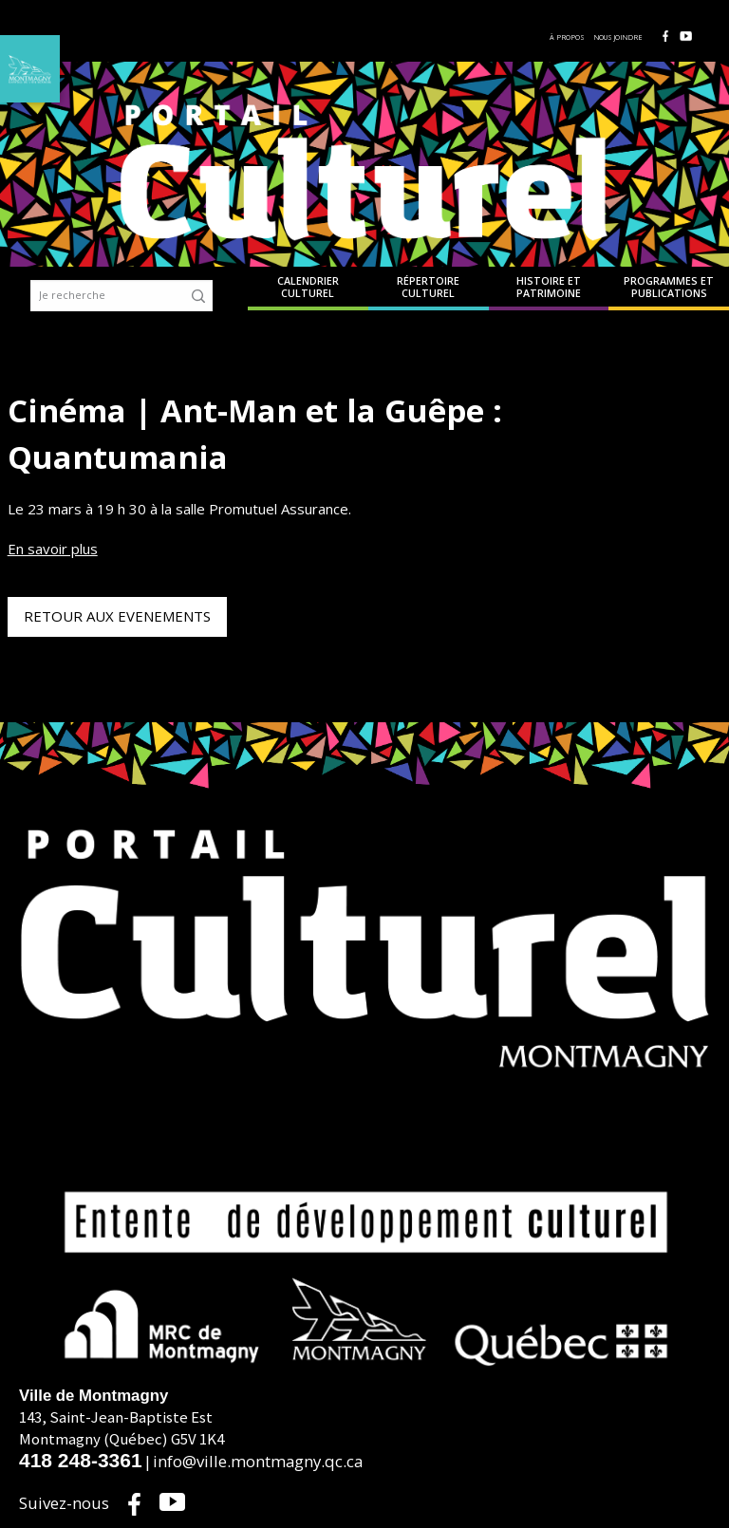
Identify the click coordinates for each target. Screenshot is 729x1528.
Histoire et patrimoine (548, 287)
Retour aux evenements (117, 615)
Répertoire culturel (428, 287)
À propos (567, 37)
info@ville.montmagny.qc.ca (258, 1461)
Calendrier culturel (308, 287)
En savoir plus (53, 548)
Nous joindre (618, 37)
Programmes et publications (669, 287)
